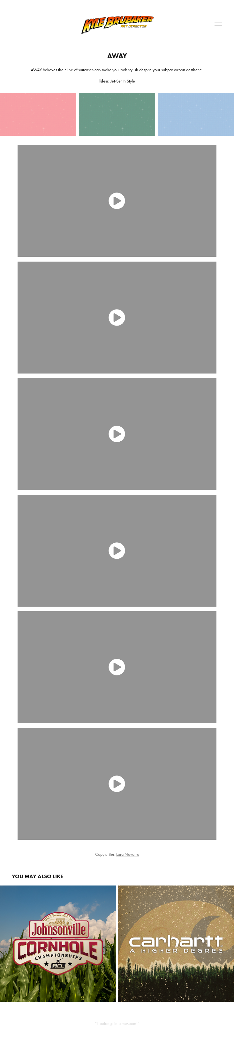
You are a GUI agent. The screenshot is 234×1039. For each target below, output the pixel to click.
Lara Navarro (127, 854)
